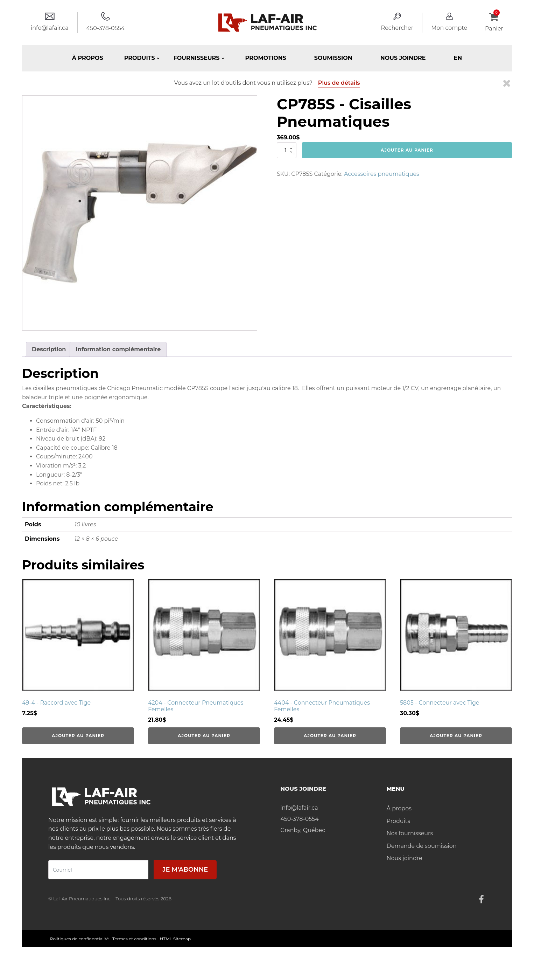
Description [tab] (49, 349)
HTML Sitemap (175, 938)
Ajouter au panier (407, 150)
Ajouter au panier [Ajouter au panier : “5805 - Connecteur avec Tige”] (456, 735)
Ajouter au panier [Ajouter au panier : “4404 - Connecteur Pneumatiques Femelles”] (330, 735)
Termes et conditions (134, 938)
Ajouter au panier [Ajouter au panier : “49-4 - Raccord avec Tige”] (78, 735)
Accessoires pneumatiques (381, 174)
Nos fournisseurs (410, 833)
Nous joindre (403, 58)
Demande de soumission (422, 846)
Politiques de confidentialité (79, 938)
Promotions (265, 58)
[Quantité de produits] (286, 150)
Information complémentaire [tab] (118, 349)
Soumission (333, 58)
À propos (87, 58)
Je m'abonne (185, 869)
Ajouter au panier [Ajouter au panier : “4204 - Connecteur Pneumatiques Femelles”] (204, 735)
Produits (398, 821)
